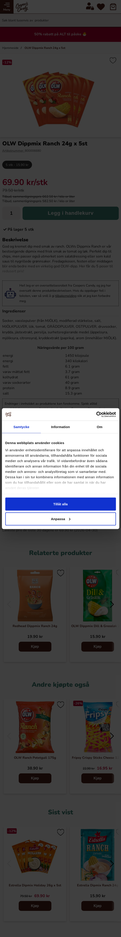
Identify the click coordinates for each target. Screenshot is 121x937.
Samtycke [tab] (21, 427)
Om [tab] (100, 427)
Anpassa (61, 519)
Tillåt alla (60, 504)
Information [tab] (60, 427)
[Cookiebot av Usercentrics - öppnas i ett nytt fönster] (96, 414)
